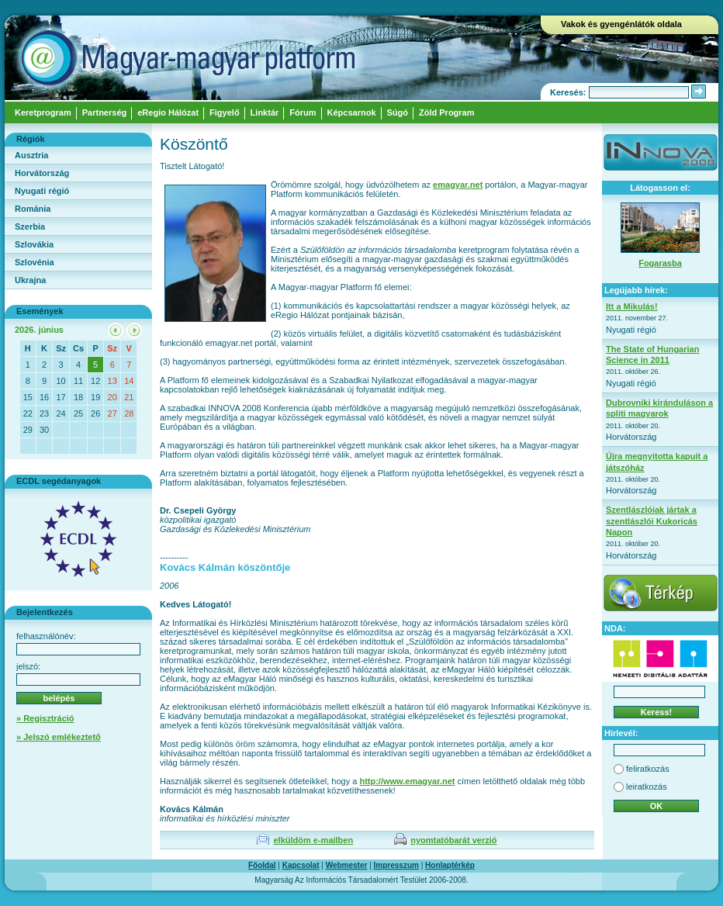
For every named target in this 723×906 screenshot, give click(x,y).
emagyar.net (458, 184)
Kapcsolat (301, 865)
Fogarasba (660, 263)
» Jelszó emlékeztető (58, 737)
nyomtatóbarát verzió (453, 840)
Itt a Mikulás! (632, 306)
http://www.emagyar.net (407, 781)
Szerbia (30, 226)
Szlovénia (34, 262)
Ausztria (31, 155)
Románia (32, 208)
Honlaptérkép (450, 865)
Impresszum (396, 865)
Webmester (347, 865)
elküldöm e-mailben (313, 840)
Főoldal (262, 865)
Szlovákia (34, 244)
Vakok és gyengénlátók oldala (621, 24)
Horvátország (42, 173)
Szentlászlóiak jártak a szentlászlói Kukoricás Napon (651, 521)
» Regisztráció (45, 718)
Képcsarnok (351, 112)
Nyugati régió (42, 190)
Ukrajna (30, 280)
